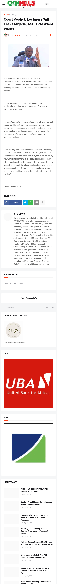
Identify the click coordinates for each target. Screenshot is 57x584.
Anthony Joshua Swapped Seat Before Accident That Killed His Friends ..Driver (37, 543)
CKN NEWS (19, 214)
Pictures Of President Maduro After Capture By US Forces (35, 490)
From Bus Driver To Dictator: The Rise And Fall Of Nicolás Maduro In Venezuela (36, 517)
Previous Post (8, 307)
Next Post (50, 307)
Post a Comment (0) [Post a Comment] (28, 298)
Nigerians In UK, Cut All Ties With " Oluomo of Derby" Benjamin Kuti (34, 556)
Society (13, 15)
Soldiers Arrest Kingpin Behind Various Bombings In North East (36, 503)
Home (6, 15)
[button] (3, 4)
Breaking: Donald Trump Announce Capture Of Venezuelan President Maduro (35, 531)
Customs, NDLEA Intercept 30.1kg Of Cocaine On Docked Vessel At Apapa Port (35, 570)
